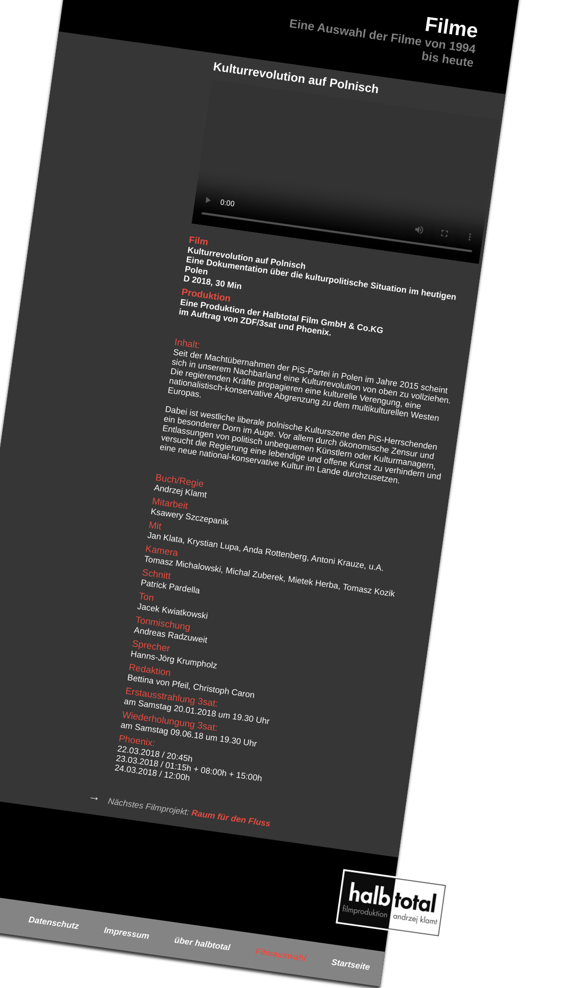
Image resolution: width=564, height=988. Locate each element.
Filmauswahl (281, 954)
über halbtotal (202, 943)
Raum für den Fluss (231, 818)
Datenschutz (54, 923)
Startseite (351, 964)
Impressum (126, 933)
